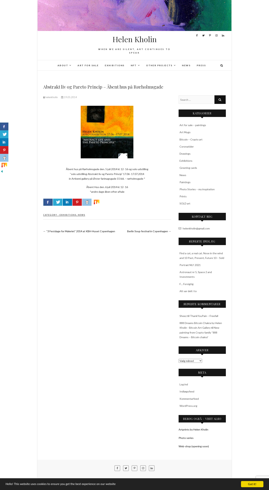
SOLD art (185, 203)
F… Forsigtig (187, 284)
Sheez (183, 315)
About (63, 65)
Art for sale (88, 65)
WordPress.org (188, 405)
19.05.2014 (69, 97)
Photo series (186, 437)
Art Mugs (185, 132)
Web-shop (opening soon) (194, 446)
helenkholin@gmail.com (194, 228)
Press (201, 65)
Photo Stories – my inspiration (197, 189)
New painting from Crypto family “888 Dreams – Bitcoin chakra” (199, 332)
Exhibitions (114, 65)
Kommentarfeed (189, 398)
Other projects (159, 65)
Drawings (185, 153)
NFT (134, 65)
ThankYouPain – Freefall (204, 315)
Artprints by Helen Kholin (193, 429)
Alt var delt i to (188, 291)
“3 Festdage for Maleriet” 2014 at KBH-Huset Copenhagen (79, 231)
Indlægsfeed (187, 391)
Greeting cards (188, 167)
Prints (183, 196)
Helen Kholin (134, 39)
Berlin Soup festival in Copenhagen (149, 231)
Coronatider (187, 146)
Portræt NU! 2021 (190, 265)
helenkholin (50, 97)
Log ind (184, 384)
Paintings (185, 182)
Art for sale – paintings (193, 125)
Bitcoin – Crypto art (191, 139)
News (186, 65)
